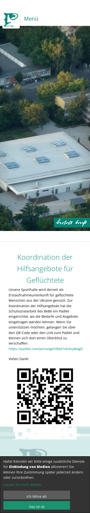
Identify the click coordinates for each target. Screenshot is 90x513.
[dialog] (45, 484)
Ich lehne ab (37, 496)
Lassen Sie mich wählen (22, 484)
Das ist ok (36, 506)
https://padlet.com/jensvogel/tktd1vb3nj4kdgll (46, 348)
